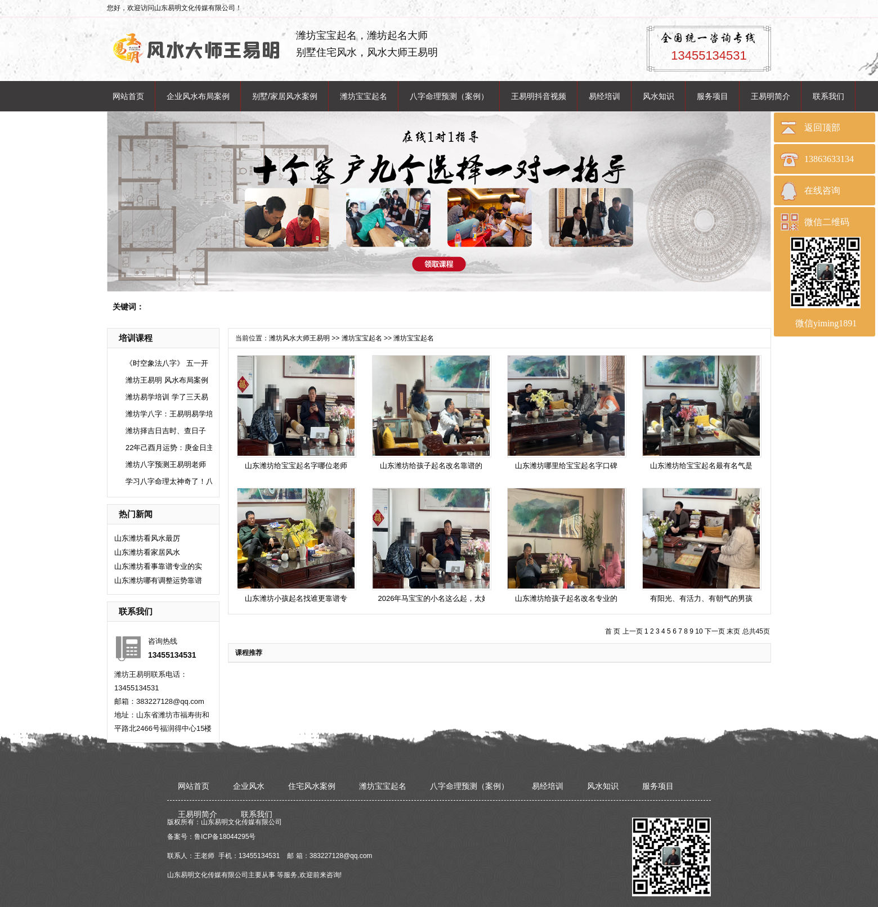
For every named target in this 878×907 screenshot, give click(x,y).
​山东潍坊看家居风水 (147, 552)
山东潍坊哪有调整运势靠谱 (158, 580)
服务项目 (712, 96)
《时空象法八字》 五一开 (167, 363)
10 (698, 631)
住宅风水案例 (311, 786)
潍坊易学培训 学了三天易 (167, 397)
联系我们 (828, 96)
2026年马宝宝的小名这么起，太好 (434, 598)
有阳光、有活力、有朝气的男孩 (701, 598)
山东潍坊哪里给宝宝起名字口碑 (566, 465)
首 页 (612, 631)
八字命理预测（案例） (449, 96)
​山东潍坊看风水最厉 (147, 538)
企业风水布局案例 (198, 96)
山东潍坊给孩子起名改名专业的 (566, 598)
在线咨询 (822, 190)
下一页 (715, 631)
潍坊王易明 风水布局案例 (167, 380)
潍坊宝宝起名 (363, 96)
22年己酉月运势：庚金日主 (170, 447)
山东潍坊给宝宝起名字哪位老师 (296, 465)
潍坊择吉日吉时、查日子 (166, 430)
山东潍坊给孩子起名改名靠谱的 (431, 465)
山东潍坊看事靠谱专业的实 (158, 566)
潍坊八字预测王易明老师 (166, 464)
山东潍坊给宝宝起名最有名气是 (701, 465)
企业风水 (249, 786)
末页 (733, 631)
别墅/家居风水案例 (284, 96)
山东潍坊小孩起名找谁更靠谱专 (296, 598)
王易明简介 (770, 96)
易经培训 (604, 96)
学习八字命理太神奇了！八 (169, 481)
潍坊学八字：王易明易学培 (169, 414)
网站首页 (128, 96)
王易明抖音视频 (538, 96)
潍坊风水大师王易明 (299, 338)
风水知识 (658, 96)
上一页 (632, 631)
